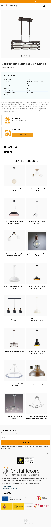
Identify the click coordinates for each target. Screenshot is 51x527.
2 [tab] (24, 56)
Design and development (25, 521)
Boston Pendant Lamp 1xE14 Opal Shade (14, 189)
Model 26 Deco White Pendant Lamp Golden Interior (37, 319)
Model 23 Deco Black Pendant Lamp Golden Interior (37, 287)
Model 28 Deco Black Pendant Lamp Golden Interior (37, 352)
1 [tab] (21, 56)
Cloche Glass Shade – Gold (37, 384)
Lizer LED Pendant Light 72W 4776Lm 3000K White (14, 384)
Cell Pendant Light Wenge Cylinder (14, 351)
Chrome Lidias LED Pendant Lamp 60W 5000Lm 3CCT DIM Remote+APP (36, 417)
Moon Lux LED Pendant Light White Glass (14, 287)
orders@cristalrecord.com (9, 488)
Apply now (22, 135)
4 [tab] (29, 56)
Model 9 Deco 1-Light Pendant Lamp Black (37, 222)
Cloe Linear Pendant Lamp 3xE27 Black (14, 319)
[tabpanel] (25, 34)
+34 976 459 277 (19, 120)
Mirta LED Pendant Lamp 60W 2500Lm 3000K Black (14, 222)
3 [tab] (27, 56)
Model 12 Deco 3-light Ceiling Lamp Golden (36, 189)
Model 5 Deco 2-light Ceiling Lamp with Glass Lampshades (14, 254)
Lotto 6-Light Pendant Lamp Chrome (14, 417)
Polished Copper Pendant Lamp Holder (36, 254)
